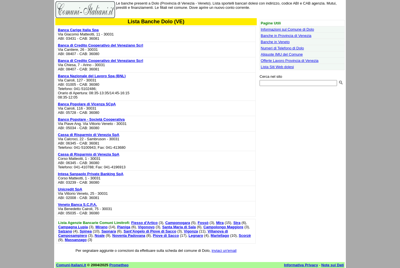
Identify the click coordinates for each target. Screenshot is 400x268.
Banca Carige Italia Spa (78, 30)
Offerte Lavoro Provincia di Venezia (290, 60)
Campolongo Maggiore (223, 227)
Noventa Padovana (128, 235)
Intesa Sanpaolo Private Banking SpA (90, 174)
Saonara (108, 231)
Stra (236, 223)
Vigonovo (146, 227)
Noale (100, 235)
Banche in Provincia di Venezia (286, 36)
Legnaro (196, 235)
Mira (220, 223)
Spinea (86, 231)
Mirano (101, 227)
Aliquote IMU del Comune (282, 54)
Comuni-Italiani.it (71, 265)
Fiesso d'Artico (144, 223)
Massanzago (76, 240)
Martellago (220, 235)
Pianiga (123, 227)
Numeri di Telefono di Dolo (282, 48)
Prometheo (119, 265)
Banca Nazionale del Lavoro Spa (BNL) (92, 76)
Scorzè (245, 235)
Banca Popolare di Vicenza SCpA (87, 104)
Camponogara (177, 223)
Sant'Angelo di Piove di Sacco (150, 231)
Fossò (203, 223)
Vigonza (191, 231)
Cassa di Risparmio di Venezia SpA (88, 135)
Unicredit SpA (70, 189)
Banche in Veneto (275, 42)
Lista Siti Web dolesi (277, 67)
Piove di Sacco (166, 235)
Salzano (65, 231)
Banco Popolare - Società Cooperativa (91, 119)
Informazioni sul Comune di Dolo (287, 29)
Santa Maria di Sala (179, 227)
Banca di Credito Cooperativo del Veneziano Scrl (100, 45)
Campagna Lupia (73, 227)
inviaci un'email (224, 250)
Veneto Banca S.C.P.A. (77, 204)
